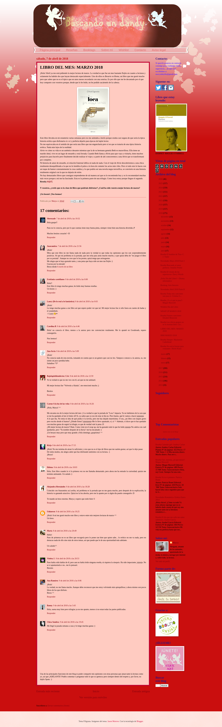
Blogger (140, 721)
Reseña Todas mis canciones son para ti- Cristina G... (171, 295)
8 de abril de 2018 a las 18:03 (65, 467)
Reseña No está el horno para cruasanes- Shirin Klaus (172, 347)
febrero (164, 358)
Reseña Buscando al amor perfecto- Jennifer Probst (171, 266)
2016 (161, 372)
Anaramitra (52, 246)
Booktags (89, 50)
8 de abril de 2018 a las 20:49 (65, 531)
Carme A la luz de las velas (58, 404)
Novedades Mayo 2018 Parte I (172, 261)
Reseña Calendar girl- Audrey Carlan (170, 445)
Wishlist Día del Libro (169, 307)
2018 (161, 213)
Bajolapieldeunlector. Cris (58, 376)
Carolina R (51, 326)
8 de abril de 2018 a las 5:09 (67, 351)
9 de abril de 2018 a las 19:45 (71, 622)
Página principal (50, 50)
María (49, 531)
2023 (161, 192)
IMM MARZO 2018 (168, 335)
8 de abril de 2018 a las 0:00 (76, 279)
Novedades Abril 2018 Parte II (172, 289)
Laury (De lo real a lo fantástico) (60, 301)
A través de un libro (65, 267)
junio (163, 242)
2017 (161, 368)
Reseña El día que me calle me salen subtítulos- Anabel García (170, 518)
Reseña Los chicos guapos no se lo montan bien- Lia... (172, 323)
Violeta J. (51, 558)
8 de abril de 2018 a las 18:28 (78, 487)
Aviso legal (159, 50)
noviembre (165, 221)
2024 (161, 188)
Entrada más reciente (48, 691)
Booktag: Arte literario (169, 285)
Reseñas (71, 50)
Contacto (140, 50)
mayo (163, 247)
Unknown (51, 511)
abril (163, 251)
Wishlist (124, 50)
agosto (164, 234)
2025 (161, 183)
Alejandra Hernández (56, 487)
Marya (175, 543)
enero (163, 363)
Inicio (96, 691)
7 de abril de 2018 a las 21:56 (69, 246)
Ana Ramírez (52, 581)
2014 (161, 381)
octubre (164, 225)
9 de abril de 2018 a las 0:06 (70, 581)
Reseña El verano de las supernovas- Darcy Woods (171, 273)
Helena (50, 467)
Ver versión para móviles (93, 697)
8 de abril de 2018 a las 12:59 (81, 376)
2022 (161, 196)
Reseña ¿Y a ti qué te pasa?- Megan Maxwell (171, 301)
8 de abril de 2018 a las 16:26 (82, 404)
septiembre (165, 229)
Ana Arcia (51, 351)
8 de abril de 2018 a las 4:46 (68, 326)
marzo (163, 354)
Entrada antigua (141, 691)
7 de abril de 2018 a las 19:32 (68, 219)
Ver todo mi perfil (163, 561)
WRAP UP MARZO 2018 (170, 311)
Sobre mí (107, 50)
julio (163, 238)
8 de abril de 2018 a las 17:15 (64, 445)
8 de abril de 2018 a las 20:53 (67, 558)
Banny (49, 605)
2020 (161, 205)
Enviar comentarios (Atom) (58, 706)
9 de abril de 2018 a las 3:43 (64, 605)
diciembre (165, 217)
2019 (161, 209)
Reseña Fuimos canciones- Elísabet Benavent (171, 317)
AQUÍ (49, 181)
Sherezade (51, 219)
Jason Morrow (113, 721)
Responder (51, 237)
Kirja (49, 445)
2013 (161, 385)
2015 (161, 377)
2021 (161, 200)
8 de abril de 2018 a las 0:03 (86, 301)
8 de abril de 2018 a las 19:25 (68, 511)
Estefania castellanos (55, 279)
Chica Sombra (53, 622)
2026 (161, 179)
